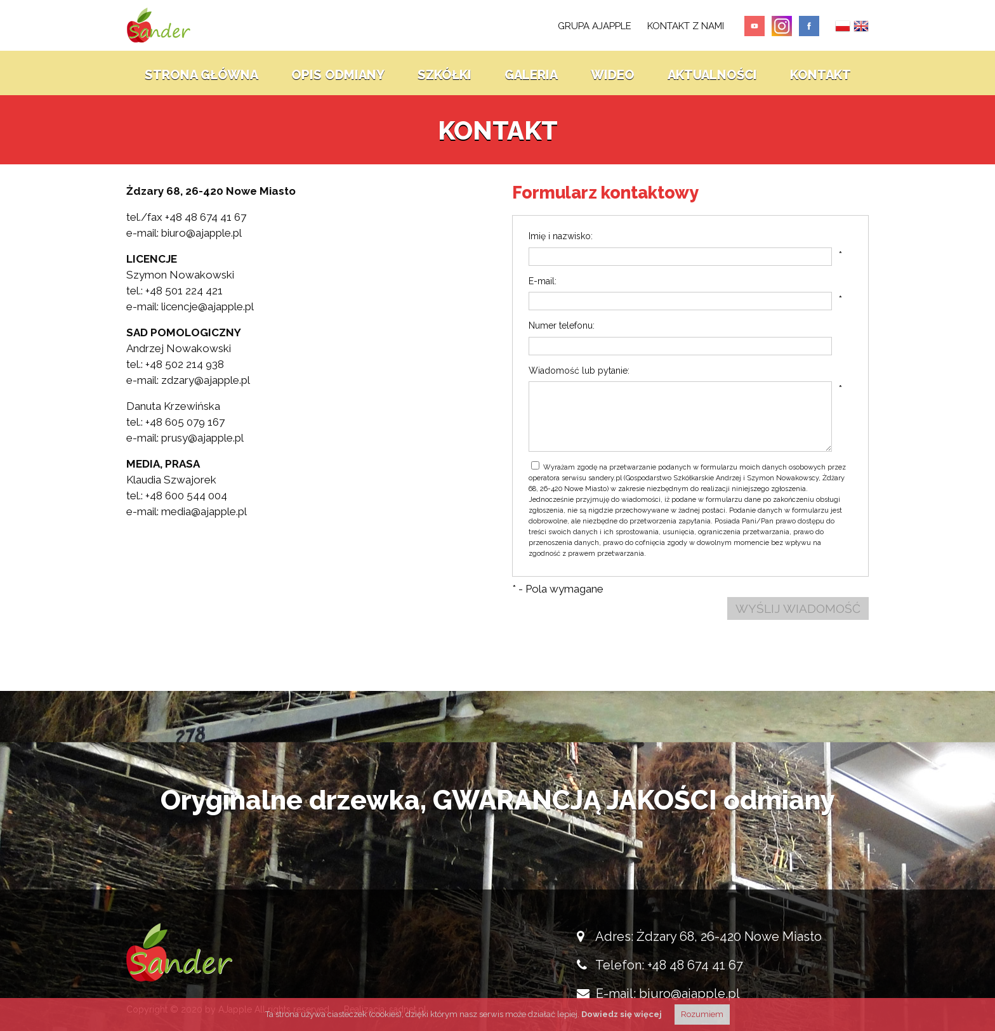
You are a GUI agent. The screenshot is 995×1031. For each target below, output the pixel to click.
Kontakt (820, 73)
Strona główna (201, 73)
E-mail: (543, 281)
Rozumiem (702, 1014)
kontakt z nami (685, 26)
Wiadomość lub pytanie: (579, 370)
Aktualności (712, 73)
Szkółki (444, 73)
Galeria (531, 73)
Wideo (613, 73)
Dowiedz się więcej (621, 1014)
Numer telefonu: (562, 325)
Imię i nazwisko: (561, 236)
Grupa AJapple (594, 26)
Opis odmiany (338, 73)
